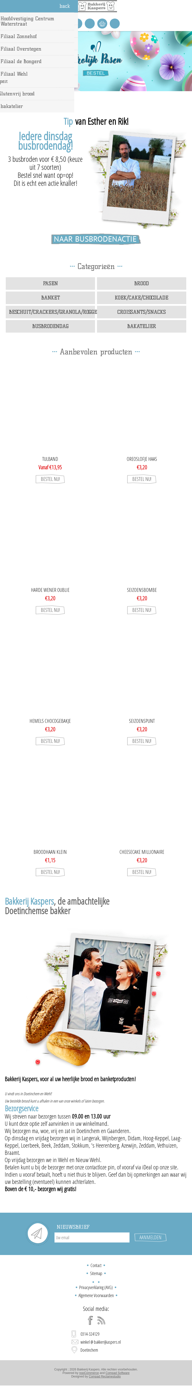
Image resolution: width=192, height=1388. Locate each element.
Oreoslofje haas (142, 459)
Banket (50, 298)
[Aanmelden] (92, 1237)
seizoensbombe (142, 590)
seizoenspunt (142, 721)
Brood (141, 284)
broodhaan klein (50, 852)
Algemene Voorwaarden (96, 1295)
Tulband (50, 459)
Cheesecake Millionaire (142, 852)
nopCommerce (89, 1373)
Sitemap (96, 1273)
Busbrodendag (50, 326)
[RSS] (101, 1320)
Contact (96, 1265)
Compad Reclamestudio (105, 1376)
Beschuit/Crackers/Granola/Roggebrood (52, 312)
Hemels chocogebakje (50, 721)
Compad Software (118, 1373)
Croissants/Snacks (141, 312)
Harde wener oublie (50, 590)
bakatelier (141, 326)
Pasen (50, 284)
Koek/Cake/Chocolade (141, 298)
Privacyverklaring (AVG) (96, 1287)
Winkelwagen (102, 24)
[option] (96, 61)
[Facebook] (90, 1320)
